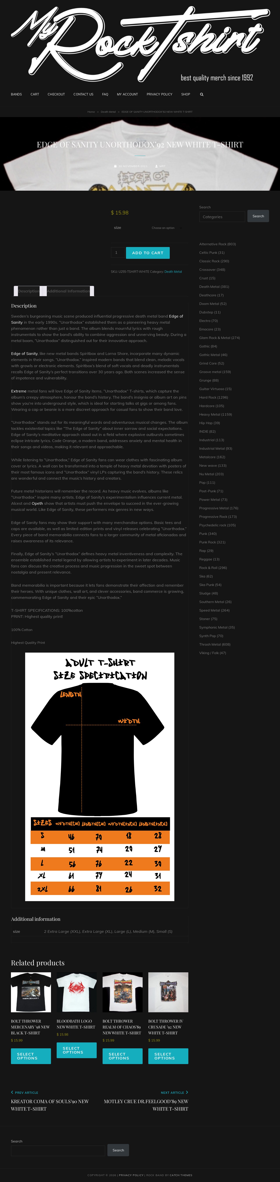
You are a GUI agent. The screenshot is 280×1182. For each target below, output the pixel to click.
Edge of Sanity (24, 353)
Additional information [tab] (68, 291)
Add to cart (148, 252)
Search (205, 207)
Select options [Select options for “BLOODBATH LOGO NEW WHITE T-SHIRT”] (73, 1050)
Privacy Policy (160, 94)
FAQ (105, 94)
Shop (185, 94)
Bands (16, 94)
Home (91, 111)
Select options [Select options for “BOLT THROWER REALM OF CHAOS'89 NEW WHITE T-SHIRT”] (119, 1056)
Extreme (18, 391)
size (117, 227)
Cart (35, 94)
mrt (162, 166)
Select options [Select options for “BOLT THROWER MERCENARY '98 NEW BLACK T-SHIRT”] (27, 1056)
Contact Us (83, 94)
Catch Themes (181, 1175)
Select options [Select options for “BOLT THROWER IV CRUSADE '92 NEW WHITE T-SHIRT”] (164, 1056)
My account (127, 94)
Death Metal (108, 111)
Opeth (37, 503)
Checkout (56, 94)
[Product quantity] (118, 252)
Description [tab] (29, 291)
